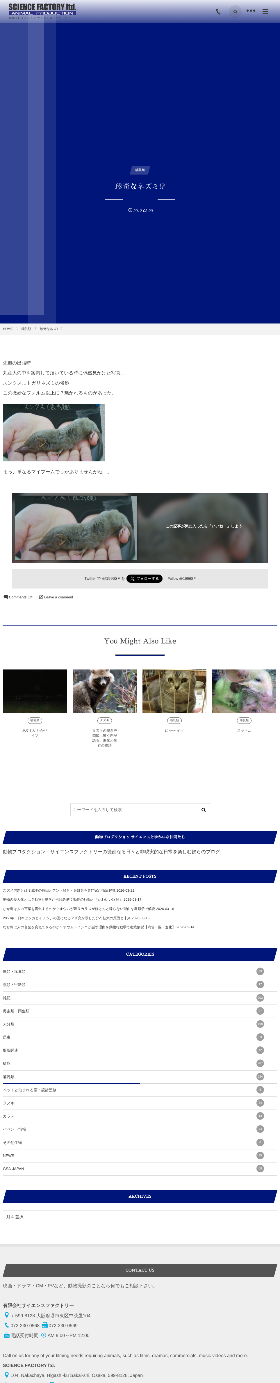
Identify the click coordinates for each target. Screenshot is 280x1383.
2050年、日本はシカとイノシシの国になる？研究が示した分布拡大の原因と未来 (67, 918)
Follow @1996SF (182, 579)
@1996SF (111, 578)
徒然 (133, 1063)
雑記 (133, 998)
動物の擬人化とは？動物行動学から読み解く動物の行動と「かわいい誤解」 (63, 899)
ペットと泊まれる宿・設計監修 (133, 1090)
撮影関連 (133, 1050)
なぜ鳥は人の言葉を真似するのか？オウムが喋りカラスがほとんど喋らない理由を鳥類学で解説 (79, 909)
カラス (133, 1116)
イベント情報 (133, 1129)
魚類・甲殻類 (133, 984)
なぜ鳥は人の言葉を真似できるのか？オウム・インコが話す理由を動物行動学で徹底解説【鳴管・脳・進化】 (89, 927)
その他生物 (133, 1142)
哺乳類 (133, 1076)
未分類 (133, 1024)
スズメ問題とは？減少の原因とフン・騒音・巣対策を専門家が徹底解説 (59, 890)
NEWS (133, 1155)
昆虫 (133, 1037)
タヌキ (133, 1103)
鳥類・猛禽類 (133, 971)
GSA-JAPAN (133, 1168)
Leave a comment (58, 597)
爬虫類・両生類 (133, 1011)
